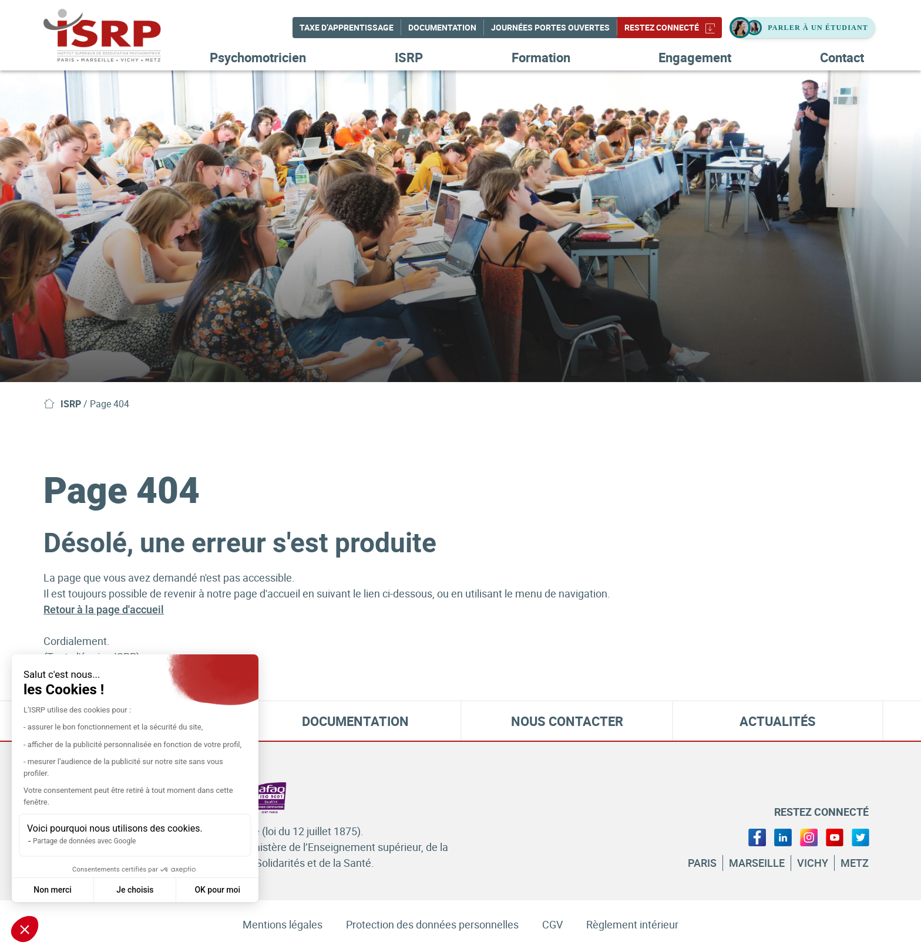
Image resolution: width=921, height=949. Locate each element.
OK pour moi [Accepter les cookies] (217, 889)
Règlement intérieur (632, 924)
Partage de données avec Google (84, 841)
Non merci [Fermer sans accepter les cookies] (52, 889)
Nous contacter (567, 721)
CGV (552, 924)
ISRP (409, 57)
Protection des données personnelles (432, 924)
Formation (541, 57)
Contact (842, 57)
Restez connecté (669, 27)
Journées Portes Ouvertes (550, 27)
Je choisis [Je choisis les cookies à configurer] (134, 889)
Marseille (757, 863)
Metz (855, 863)
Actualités (778, 721)
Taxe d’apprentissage (347, 27)
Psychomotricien (258, 57)
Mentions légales (282, 924)
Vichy (812, 863)
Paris (702, 863)
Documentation (442, 27)
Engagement (694, 57)
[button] (25, 929)
